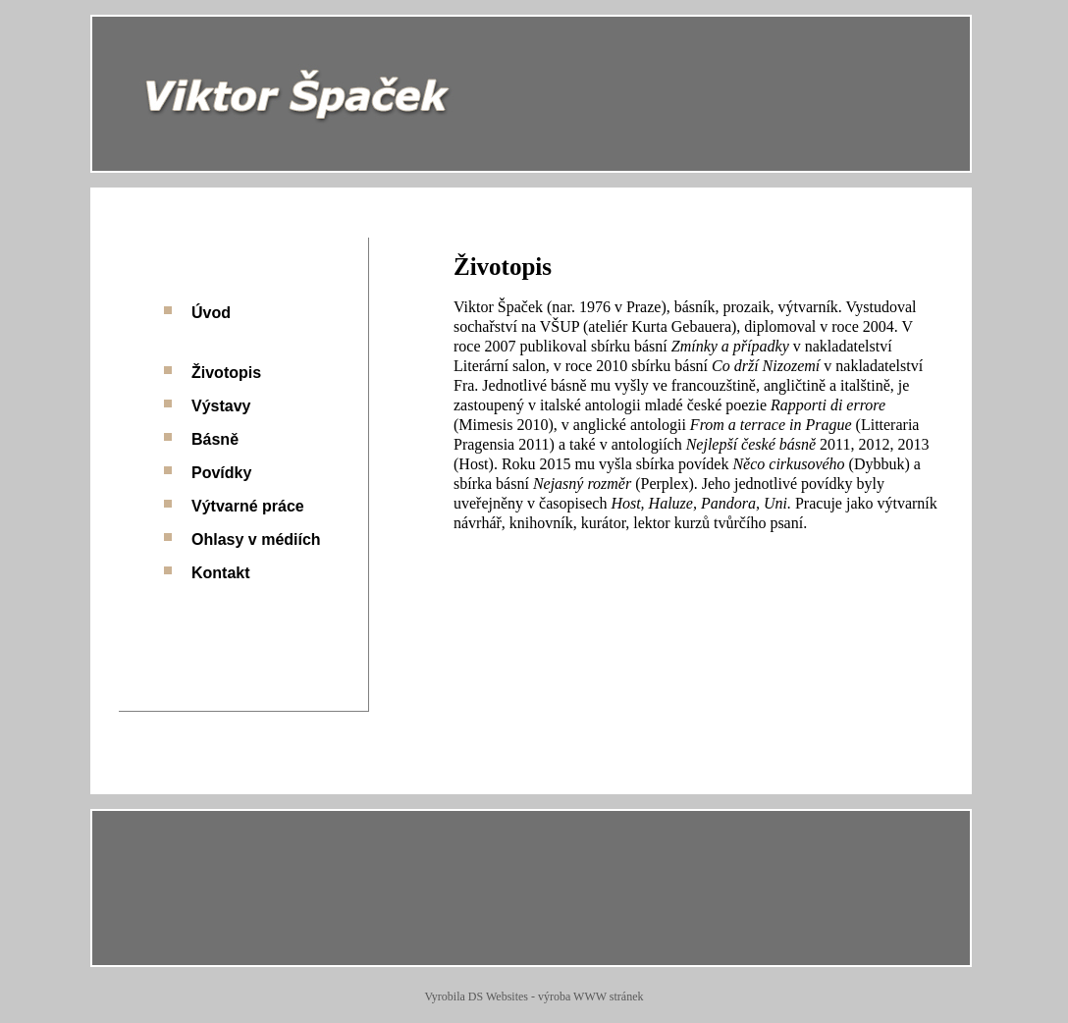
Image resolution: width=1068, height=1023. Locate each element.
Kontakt (220, 573)
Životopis (226, 372)
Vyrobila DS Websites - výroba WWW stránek (534, 996)
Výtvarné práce (247, 506)
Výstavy (221, 406)
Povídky (221, 472)
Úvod (211, 312)
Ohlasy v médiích (256, 539)
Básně (215, 439)
